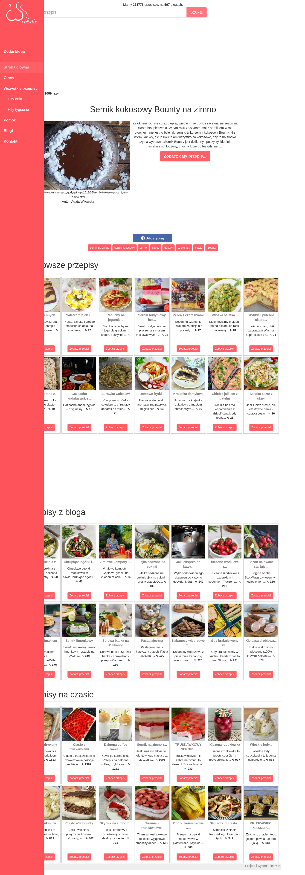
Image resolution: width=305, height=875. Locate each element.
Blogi (8, 131)
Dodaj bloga (14, 51)
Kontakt (10, 141)
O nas (9, 78)
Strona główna (16, 67)
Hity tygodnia (16, 110)
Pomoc (10, 120)
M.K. (299, 866)
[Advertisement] (174, 54)
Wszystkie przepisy (21, 88)
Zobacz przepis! (64, 348)
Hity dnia (13, 99)
